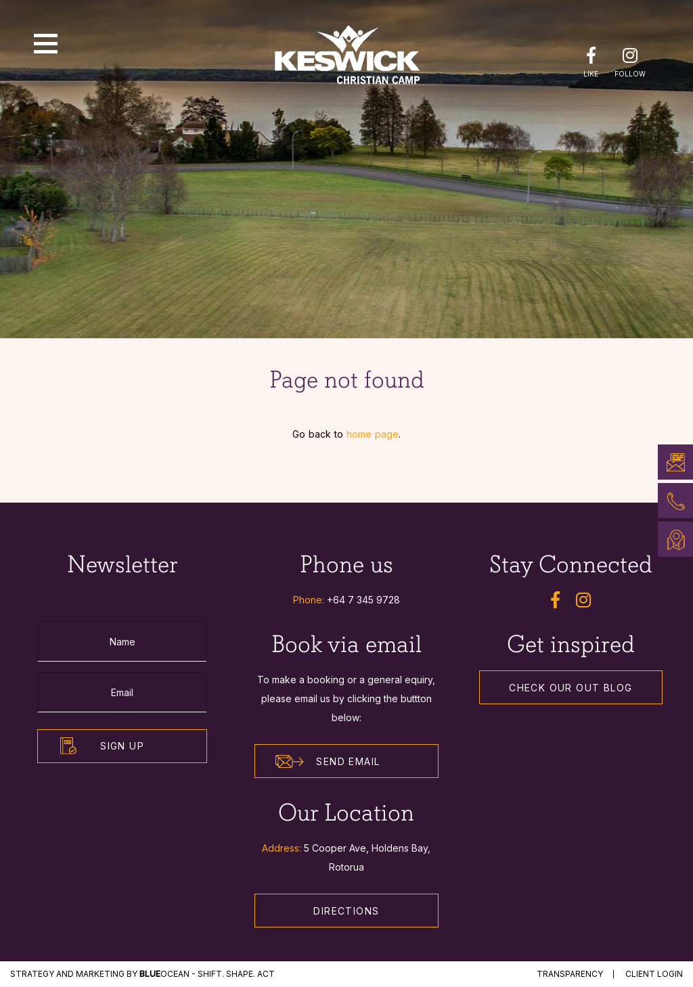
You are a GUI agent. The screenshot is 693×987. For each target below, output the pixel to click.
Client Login (654, 974)
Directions (346, 911)
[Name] (122, 641)
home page (372, 434)
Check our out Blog (570, 687)
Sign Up (122, 746)
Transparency (570, 974)
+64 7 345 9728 (363, 599)
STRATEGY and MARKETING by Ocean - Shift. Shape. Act (142, 974)
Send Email (327, 762)
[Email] (122, 692)
